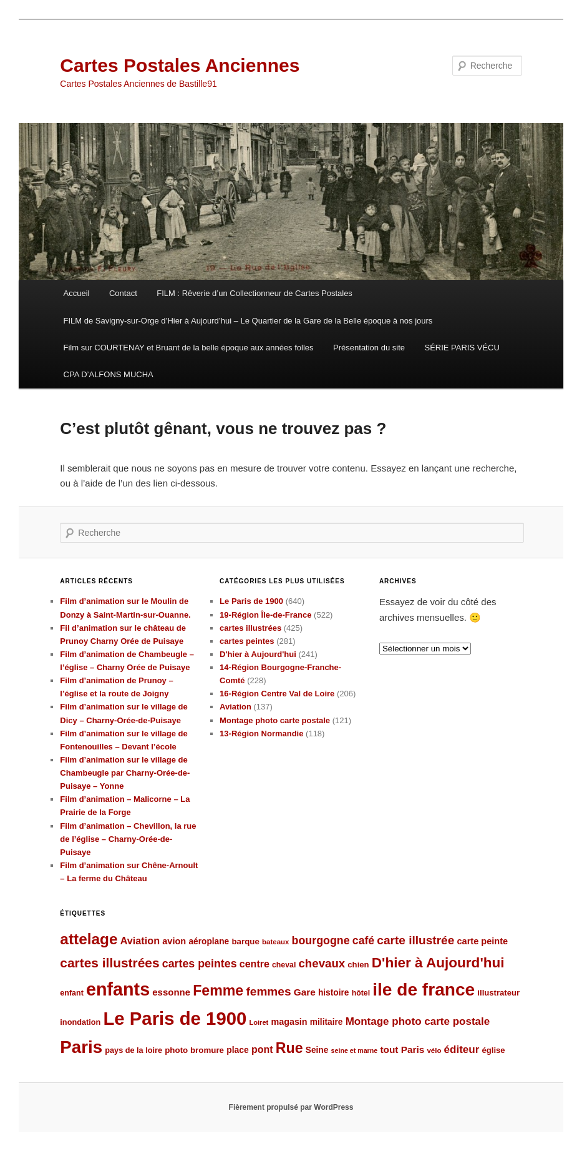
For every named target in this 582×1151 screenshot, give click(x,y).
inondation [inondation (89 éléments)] (80, 1022)
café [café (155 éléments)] (363, 940)
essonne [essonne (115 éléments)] (171, 992)
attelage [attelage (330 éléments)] (88, 939)
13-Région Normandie (261, 733)
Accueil (77, 293)
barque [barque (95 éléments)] (245, 941)
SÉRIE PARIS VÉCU (461, 347)
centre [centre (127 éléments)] (254, 964)
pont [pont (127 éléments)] (262, 1049)
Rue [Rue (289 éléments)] (289, 1048)
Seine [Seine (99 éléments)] (317, 1050)
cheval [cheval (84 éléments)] (284, 965)
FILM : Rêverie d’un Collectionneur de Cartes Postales (254, 293)
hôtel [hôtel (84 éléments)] (361, 993)
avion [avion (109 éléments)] (174, 941)
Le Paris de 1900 (251, 601)
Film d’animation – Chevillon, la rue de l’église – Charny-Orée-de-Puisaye (128, 839)
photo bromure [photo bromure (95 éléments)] (194, 1050)
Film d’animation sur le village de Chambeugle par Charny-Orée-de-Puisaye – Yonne (125, 773)
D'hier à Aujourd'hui (258, 654)
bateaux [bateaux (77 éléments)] (275, 942)
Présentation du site (369, 347)
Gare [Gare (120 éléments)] (305, 992)
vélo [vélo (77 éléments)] (434, 1050)
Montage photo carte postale (275, 720)
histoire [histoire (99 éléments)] (333, 992)
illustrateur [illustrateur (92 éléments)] (498, 992)
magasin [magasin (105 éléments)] (289, 1022)
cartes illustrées (250, 628)
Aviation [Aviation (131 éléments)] (140, 940)
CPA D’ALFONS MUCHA (108, 374)
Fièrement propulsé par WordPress (291, 1107)
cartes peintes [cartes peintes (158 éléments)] (199, 963)
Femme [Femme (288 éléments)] (218, 990)
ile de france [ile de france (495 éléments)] (423, 989)
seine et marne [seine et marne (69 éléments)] (354, 1050)
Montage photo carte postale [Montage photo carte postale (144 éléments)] (418, 1021)
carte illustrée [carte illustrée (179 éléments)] (415, 940)
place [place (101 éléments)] (237, 1050)
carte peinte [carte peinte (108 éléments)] (482, 941)
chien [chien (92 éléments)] (358, 964)
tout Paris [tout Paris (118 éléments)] (402, 1049)
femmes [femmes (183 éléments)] (268, 991)
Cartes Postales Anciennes (179, 65)
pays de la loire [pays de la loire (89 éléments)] (133, 1050)
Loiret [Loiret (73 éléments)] (259, 1022)
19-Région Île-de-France (265, 615)
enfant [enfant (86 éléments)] (72, 993)
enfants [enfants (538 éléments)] (118, 989)
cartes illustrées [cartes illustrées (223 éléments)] (109, 963)
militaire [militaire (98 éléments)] (326, 1022)
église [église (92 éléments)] (493, 1050)
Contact (123, 293)
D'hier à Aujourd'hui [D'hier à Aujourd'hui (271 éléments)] (438, 963)
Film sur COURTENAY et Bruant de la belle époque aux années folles (189, 347)
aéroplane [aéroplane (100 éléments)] (208, 941)
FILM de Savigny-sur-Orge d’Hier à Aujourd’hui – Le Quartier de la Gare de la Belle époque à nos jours (248, 320)
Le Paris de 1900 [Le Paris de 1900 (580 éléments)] (174, 1018)
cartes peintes (247, 641)
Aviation (235, 706)
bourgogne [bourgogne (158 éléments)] (321, 940)
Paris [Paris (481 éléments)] (81, 1047)
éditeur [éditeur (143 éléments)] (462, 1049)
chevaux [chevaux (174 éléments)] (321, 963)
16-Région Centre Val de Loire (277, 693)
